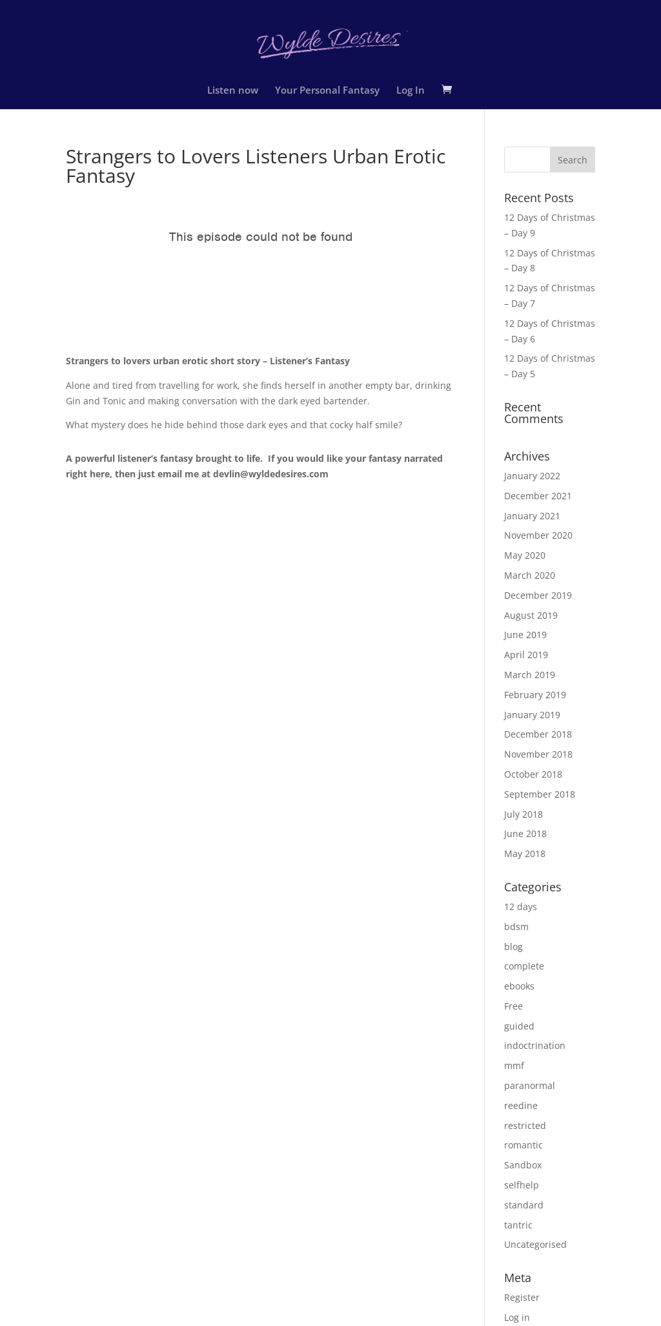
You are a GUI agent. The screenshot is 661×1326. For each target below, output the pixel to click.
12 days (520, 906)
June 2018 (525, 833)
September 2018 (539, 794)
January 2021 (532, 516)
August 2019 (531, 615)
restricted (525, 1125)
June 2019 (525, 634)
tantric (518, 1225)
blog (513, 946)
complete (524, 966)
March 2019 (529, 674)
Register (522, 1297)
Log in (517, 1317)
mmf (514, 1065)
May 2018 (524, 853)
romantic (523, 1145)
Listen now (232, 90)
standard (524, 1205)
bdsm (516, 926)
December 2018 (538, 734)
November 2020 (538, 535)
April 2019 (526, 654)
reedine (521, 1105)
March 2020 (529, 575)
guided (519, 1026)
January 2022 (532, 476)
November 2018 (538, 754)
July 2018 (523, 814)
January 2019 (532, 715)
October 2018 (533, 774)
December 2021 (538, 496)
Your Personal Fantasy (327, 90)
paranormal (529, 1085)
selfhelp (521, 1185)
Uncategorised (535, 1244)
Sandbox (523, 1165)
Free (513, 1006)
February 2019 (535, 695)
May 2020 (524, 555)
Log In (410, 90)
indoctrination (534, 1045)
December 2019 (538, 595)
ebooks (519, 986)
